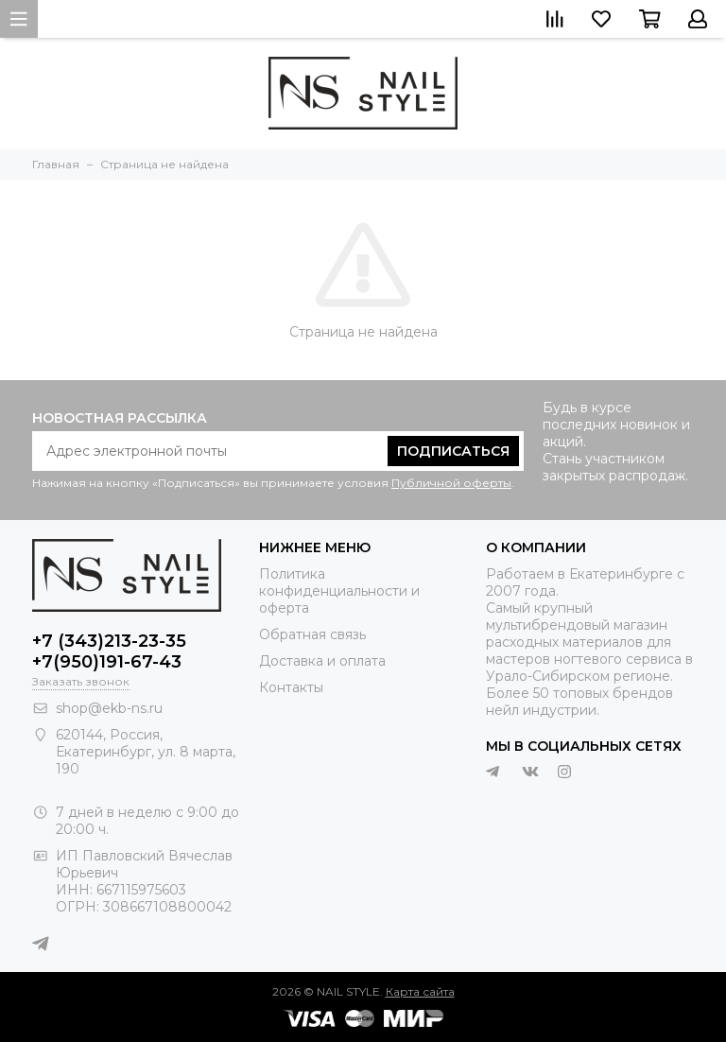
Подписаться (453, 451)
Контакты (291, 687)
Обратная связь (312, 634)
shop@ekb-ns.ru (109, 708)
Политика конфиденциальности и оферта (339, 591)
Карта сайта (420, 991)
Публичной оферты (451, 483)
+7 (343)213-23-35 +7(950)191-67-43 (109, 651)
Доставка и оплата (322, 660)
